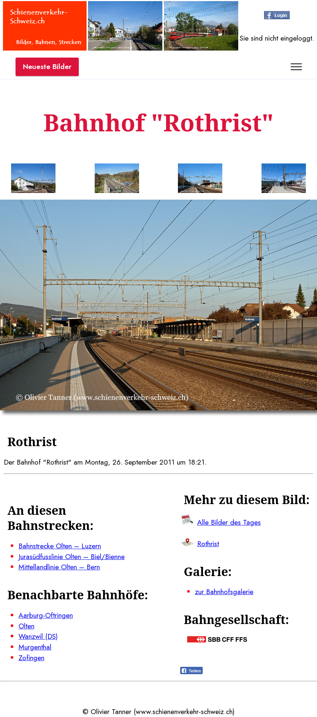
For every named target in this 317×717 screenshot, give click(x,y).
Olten (26, 626)
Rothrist (208, 543)
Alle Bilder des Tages (229, 522)
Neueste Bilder (47, 66)
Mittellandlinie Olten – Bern (59, 567)
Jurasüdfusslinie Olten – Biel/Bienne (71, 556)
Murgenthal (34, 647)
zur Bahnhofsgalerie (224, 591)
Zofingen (31, 657)
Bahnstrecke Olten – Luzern (59, 546)
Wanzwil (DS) (38, 636)
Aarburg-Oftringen (45, 615)
